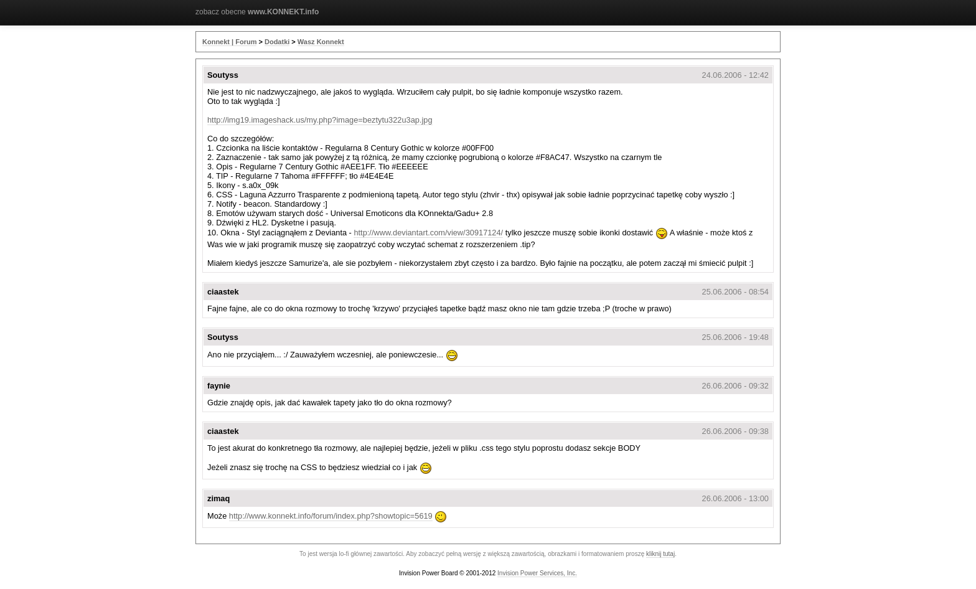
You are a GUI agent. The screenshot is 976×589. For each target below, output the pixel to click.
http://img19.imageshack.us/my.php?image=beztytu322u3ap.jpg (320, 120)
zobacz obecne (257, 11)
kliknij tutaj (660, 553)
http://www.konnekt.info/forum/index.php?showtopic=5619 (331, 516)
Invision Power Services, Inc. (537, 573)
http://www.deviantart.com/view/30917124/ (428, 232)
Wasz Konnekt (321, 41)
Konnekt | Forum (229, 41)
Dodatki (277, 41)
